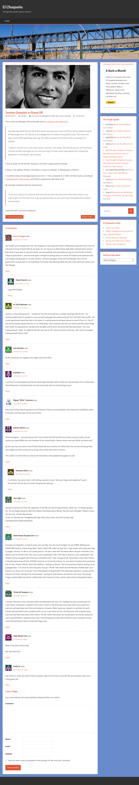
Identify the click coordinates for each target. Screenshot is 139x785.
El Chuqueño (13, 6)
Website (8, 753)
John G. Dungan (19, 236)
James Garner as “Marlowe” (116, 237)
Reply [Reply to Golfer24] (7, 685)
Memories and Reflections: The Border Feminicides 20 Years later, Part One (118, 195)
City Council (35, 116)
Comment (9, 703)
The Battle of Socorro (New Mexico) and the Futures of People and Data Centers (117, 153)
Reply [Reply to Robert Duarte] (10, 295)
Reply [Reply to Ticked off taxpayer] (7, 627)
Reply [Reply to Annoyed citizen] (10, 489)
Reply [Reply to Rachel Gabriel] (7, 461)
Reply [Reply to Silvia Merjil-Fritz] (7, 657)
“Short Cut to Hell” (113, 228)
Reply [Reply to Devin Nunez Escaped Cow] (7, 583)
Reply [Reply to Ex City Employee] (7, 339)
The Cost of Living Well (15, 217)
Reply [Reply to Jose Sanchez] (7, 363)
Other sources (24, 179)
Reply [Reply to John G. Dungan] (7, 271)
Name (8, 739)
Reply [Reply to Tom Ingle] (7, 526)
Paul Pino (109, 150)
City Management (45, 116)
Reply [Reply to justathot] (7, 391)
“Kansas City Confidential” (116, 244)
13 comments (79, 116)
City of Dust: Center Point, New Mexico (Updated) (118, 173)
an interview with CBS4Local (57, 121)
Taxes (57, 116)
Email (8, 746)
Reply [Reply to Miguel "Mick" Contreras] (7, 418)
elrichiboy (24, 116)
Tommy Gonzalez (65, 116)
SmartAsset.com (11, 179)
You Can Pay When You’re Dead (118, 240)
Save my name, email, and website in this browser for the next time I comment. (39, 760)
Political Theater (87, 217)
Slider (53, 116)
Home (7, 21)
